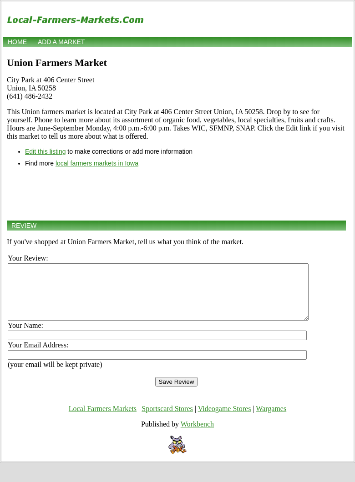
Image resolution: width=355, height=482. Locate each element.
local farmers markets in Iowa (97, 163)
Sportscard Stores (167, 419)
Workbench (197, 435)
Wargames (271, 419)
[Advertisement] (176, 193)
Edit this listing (45, 151)
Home (17, 41)
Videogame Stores (224, 419)
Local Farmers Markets (103, 419)
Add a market (61, 41)
